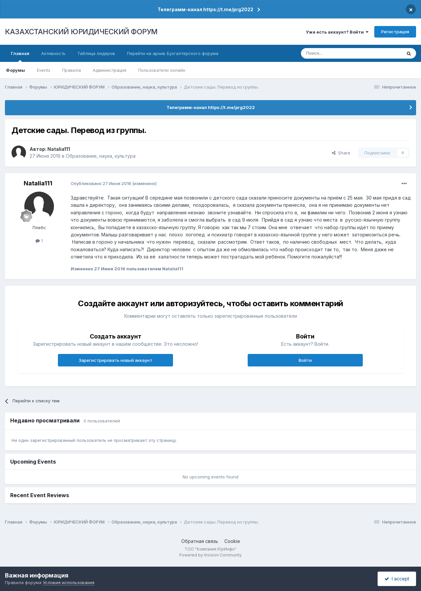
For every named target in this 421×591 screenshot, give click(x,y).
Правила (71, 70)
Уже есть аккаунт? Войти (337, 32)
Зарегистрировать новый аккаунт (115, 360)
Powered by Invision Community (210, 554)
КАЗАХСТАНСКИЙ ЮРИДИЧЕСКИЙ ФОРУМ (81, 31)
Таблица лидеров (96, 53)
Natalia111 (58, 149)
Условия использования (68, 582)
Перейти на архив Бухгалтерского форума (172, 53)
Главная (20, 56)
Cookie (232, 541)
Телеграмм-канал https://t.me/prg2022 (205, 9)
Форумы (15, 70)
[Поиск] (333, 53)
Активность (53, 53)
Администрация (109, 70)
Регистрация (395, 31)
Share (341, 152)
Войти (305, 360)
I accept (396, 578)
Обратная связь (199, 541)
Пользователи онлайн (161, 70)
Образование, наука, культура (101, 156)
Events (43, 70)
